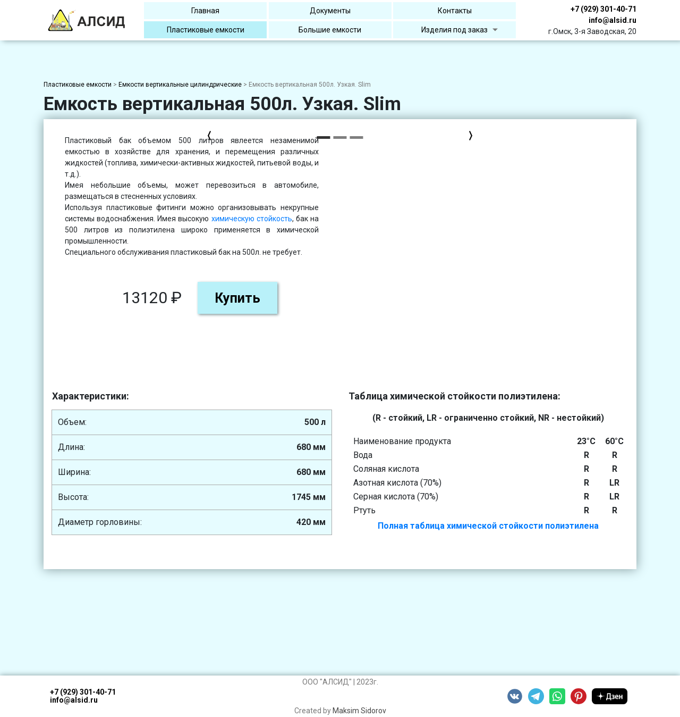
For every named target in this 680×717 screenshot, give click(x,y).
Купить (534, 298)
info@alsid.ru (612, 20)
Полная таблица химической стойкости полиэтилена (488, 526)
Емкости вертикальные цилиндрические (180, 84)
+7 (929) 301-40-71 (603, 9)
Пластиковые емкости (78, 84)
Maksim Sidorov (359, 710)
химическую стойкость (548, 218)
